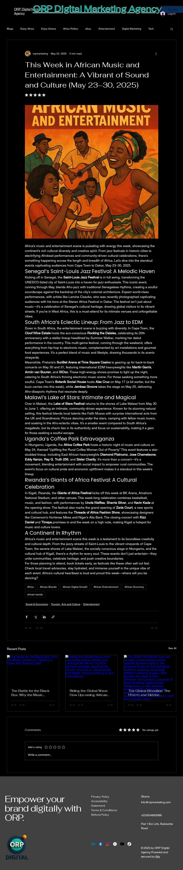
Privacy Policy (100, 796)
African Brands (48, 586)
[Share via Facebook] (26, 617)
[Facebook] (100, 844)
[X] (115, 844)
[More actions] (156, 53)
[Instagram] (107, 844)
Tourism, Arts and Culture (65, 604)
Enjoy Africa (27, 28)
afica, (88, 28)
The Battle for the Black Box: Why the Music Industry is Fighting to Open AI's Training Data (30, 693)
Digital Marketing (131, 28)
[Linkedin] (93, 844)
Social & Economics (37, 604)
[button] (171, 28)
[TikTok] (129, 844)
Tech (151, 28)
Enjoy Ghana (48, 28)
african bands (35, 594)
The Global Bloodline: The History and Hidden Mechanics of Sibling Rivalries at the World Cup (149, 693)
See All (172, 648)
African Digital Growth (75, 586)
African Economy (134, 586)
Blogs (10, 28)
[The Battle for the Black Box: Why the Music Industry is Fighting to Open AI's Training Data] (33, 669)
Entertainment (107, 28)
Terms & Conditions (104, 810)
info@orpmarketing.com (156, 802)
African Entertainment (106, 586)
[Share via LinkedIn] (44, 617)
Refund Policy (100, 814)
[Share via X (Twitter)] (35, 617)
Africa (30, 586)
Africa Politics (70, 28)
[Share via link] (53, 617)
